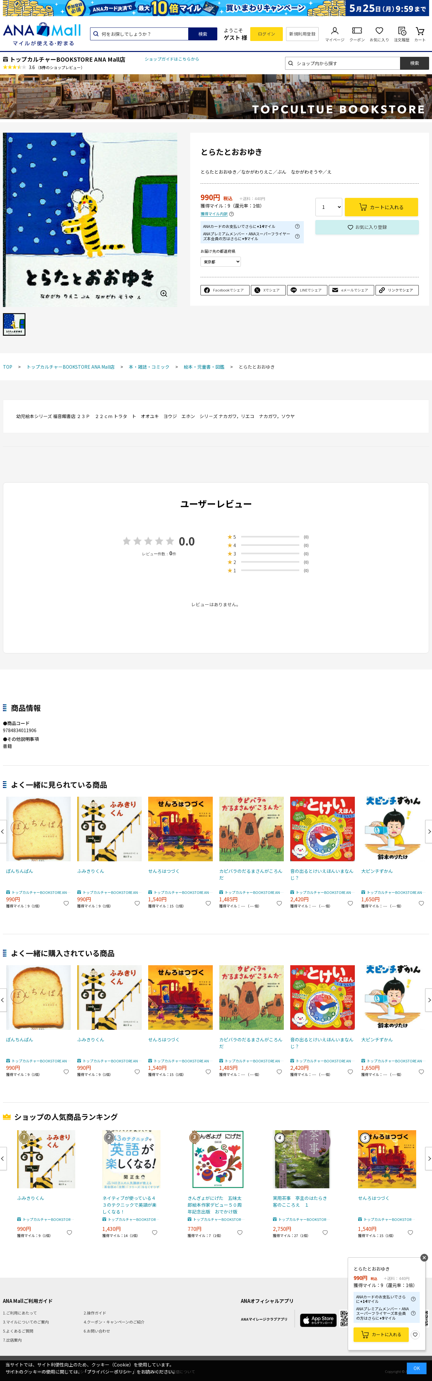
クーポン (357, 39)
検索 (202, 34)
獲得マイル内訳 (214, 213)
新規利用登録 (302, 34)
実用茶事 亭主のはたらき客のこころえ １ (300, 1201)
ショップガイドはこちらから (172, 59)
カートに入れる (386, 1334)
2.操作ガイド (95, 1312)
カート (420, 39)
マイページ (335, 39)
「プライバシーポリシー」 (109, 1371)
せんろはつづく (164, 871)
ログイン (266, 34)
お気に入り (379, 39)
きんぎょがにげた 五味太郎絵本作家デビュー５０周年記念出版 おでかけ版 (215, 1205)
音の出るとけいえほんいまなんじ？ (322, 874)
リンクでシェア (400, 289)
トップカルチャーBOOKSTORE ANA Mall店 (67, 59)
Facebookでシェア (228, 289)
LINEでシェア (311, 289)
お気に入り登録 (371, 227)
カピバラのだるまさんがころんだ (251, 874)
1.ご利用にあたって (20, 1312)
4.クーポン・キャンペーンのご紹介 (114, 1322)
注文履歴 (401, 39)
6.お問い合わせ (97, 1331)
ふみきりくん (90, 871)
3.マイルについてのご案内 (26, 1322)
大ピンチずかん (377, 871)
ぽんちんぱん (19, 871)
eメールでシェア (354, 289)
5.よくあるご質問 (18, 1331)
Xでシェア (271, 289)
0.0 (187, 541)
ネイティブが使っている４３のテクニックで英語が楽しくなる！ (129, 1205)
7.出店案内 (12, 1340)
